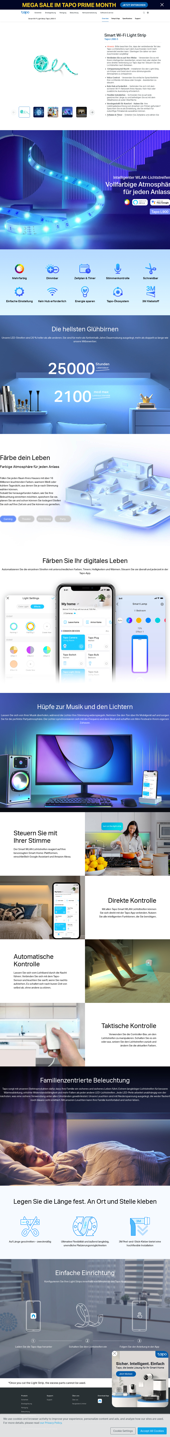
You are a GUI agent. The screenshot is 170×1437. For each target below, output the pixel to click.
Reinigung (24, 1408)
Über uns (75, 1400)
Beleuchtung (25, 1411)
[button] (92, 112)
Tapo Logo (25, 12)
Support (49, 1400)
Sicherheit (24, 1400)
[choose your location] (148, 13)
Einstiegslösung (26, 1404)
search (144, 13)
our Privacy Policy (51, 1422)
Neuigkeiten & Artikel (79, 1404)
